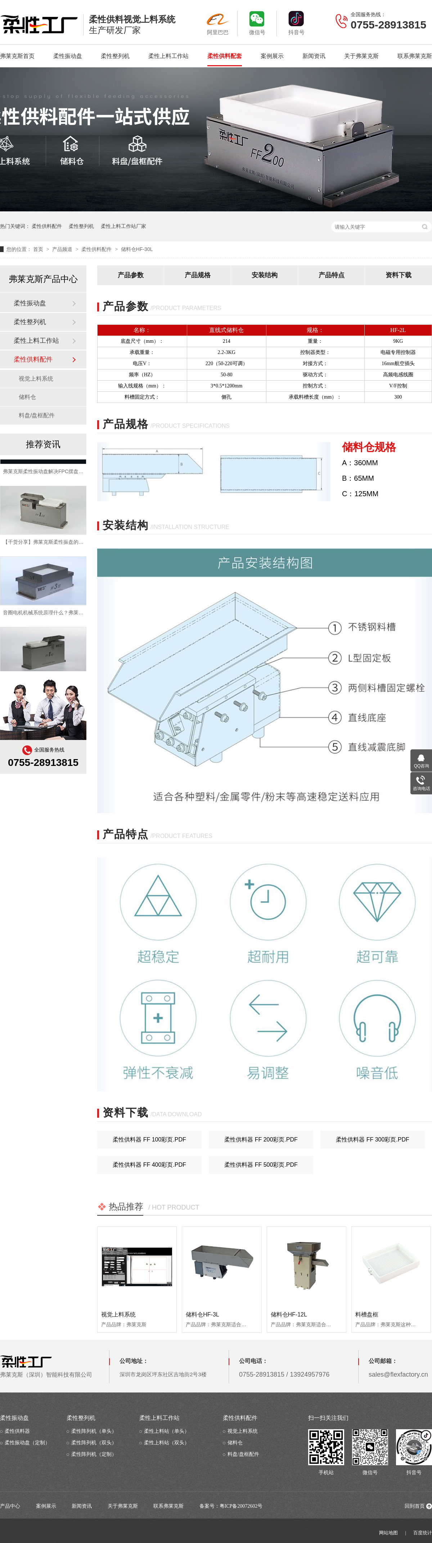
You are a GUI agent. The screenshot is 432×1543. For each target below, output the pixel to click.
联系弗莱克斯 (414, 56)
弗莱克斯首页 (17, 56)
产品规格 (198, 275)
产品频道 (63, 249)
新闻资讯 (313, 56)
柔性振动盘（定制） (27, 1442)
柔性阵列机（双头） (94, 1442)
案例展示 (272, 56)
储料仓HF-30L (137, 249)
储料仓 (27, 397)
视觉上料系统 (118, 1314)
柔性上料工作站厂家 (123, 226)
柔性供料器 (17, 1431)
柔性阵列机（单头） (94, 1431)
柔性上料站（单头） (166, 1431)
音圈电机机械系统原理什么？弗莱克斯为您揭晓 (56, 615)
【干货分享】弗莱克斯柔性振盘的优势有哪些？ (56, 544)
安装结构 (265, 275)
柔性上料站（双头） (166, 1442)
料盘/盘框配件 (37, 415)
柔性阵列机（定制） (94, 1454)
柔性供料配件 (47, 226)
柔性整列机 (115, 56)
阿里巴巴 (218, 23)
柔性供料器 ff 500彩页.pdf (261, 1165)
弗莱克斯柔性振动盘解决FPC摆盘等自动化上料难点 (61, 474)
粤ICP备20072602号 (241, 1506)
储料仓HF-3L (202, 1314)
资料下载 (398, 275)
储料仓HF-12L (289, 1314)
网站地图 (388, 1532)
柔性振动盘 (67, 56)
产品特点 (332, 275)
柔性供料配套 (224, 56)
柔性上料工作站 (168, 56)
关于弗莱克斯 (361, 56)
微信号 (257, 23)
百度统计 (422, 1532)
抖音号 (296, 23)
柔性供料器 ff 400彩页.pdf (149, 1165)
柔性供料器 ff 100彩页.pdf (149, 1139)
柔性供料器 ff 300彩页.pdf (372, 1139)
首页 (39, 249)
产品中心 (10, 1506)
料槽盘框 (366, 1314)
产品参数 (131, 275)
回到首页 (415, 1506)
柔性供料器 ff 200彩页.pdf (261, 1139)
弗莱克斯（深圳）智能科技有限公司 (46, 1366)
